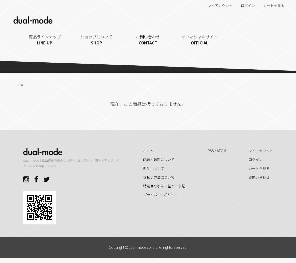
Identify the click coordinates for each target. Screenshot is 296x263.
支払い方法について (159, 177)
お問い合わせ (148, 40)
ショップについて (96, 40)
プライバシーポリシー (160, 194)
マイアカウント (217, 5)
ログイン (245, 5)
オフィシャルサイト (200, 40)
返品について (153, 168)
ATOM (221, 150)
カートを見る (271, 5)
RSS (211, 150)
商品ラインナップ (45, 40)
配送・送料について (159, 159)
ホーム (18, 84)
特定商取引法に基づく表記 (164, 185)
